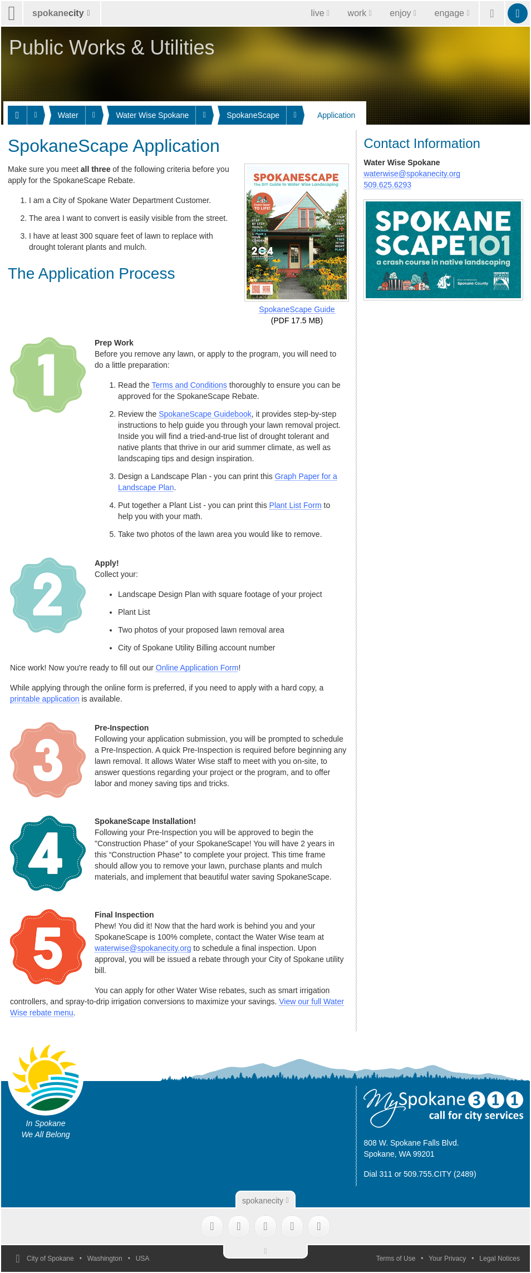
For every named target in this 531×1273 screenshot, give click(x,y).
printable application (45, 698)
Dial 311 (377, 1174)
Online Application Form (197, 667)
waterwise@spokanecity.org (143, 948)
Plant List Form (295, 505)
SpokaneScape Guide (297, 309)
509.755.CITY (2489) (440, 1174)
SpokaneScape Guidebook (205, 413)
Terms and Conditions (189, 385)
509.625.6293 (387, 184)
